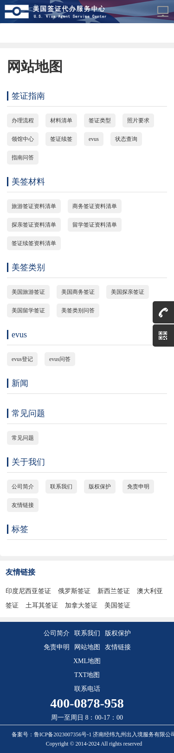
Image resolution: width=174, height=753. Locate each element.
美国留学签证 (28, 310)
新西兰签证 (113, 591)
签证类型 (100, 120)
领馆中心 (23, 139)
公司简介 (23, 486)
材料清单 (61, 120)
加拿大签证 (81, 605)
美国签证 (117, 605)
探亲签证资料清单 (34, 224)
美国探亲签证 (127, 292)
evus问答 (60, 359)
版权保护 (100, 486)
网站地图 (87, 647)
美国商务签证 (78, 292)
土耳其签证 (42, 605)
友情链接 (23, 505)
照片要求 (138, 120)
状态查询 (126, 139)
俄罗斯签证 (74, 591)
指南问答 (23, 157)
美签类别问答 (78, 310)
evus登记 (22, 359)
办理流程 (23, 120)
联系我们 (61, 486)
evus (94, 139)
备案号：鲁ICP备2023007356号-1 (52, 734)
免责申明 (138, 486)
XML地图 (87, 661)
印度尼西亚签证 (28, 591)
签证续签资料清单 (34, 243)
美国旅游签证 (28, 292)
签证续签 (61, 139)
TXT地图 (87, 674)
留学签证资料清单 (94, 224)
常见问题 (23, 438)
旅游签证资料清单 (34, 206)
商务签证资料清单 (94, 206)
